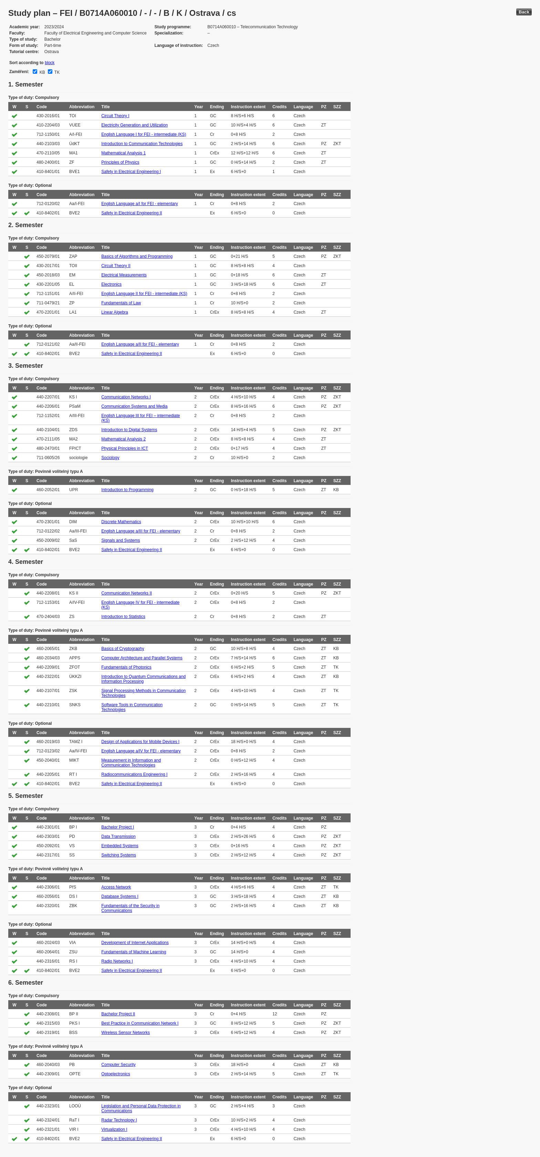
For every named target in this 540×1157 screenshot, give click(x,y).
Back (524, 11)
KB (41, 72)
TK (56, 72)
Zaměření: (19, 71)
